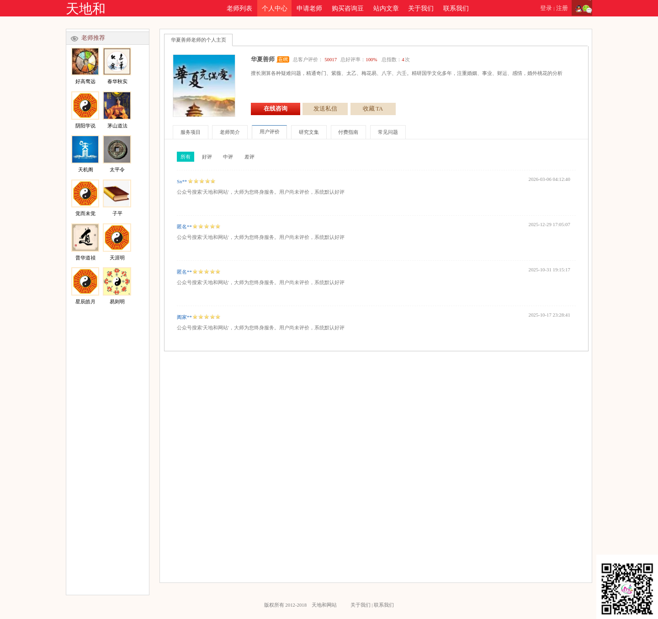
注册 (562, 8)
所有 (185, 156)
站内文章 (386, 8)
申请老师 (309, 8)
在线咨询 (275, 109)
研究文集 (309, 132)
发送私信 (325, 109)
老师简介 (230, 132)
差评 (249, 156)
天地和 (86, 8)
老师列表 (239, 8)
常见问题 (388, 132)
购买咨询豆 (348, 8)
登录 (546, 8)
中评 (228, 156)
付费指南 (348, 132)
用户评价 (270, 131)
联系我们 (456, 8)
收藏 (373, 109)
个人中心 (274, 8)
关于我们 (421, 8)
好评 (207, 156)
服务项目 (190, 132)
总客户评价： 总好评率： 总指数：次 (351, 59)
